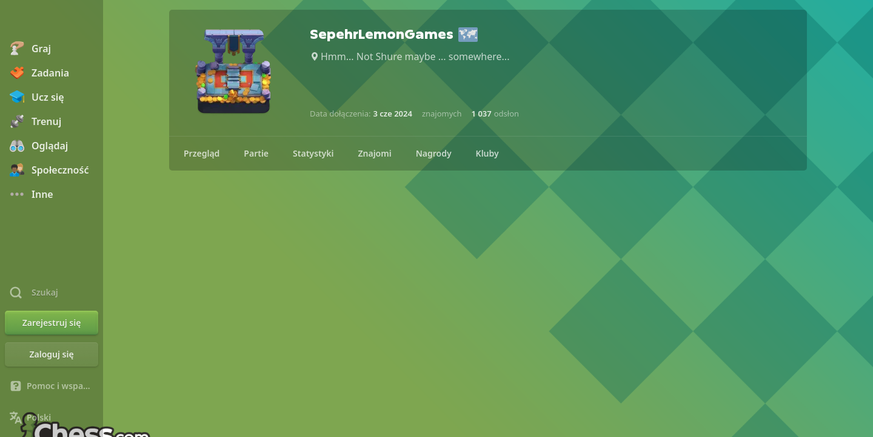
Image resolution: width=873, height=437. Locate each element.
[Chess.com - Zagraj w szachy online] (51, 20)
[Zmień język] (51, 417)
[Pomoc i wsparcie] (51, 386)
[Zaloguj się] (51, 354)
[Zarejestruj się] (51, 323)
